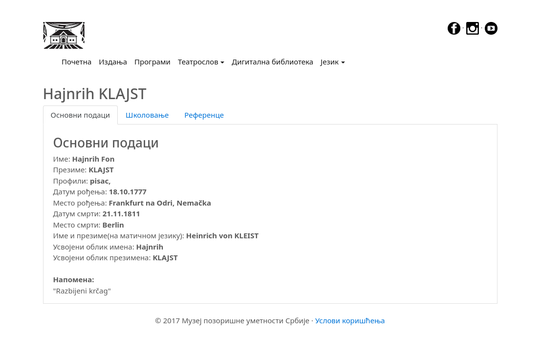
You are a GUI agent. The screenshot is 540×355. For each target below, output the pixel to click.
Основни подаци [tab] (80, 115)
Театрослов (198, 61)
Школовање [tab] (147, 115)
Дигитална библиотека (272, 61)
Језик (330, 61)
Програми (152, 61)
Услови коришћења (350, 320)
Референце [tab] (204, 115)
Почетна (78, 61)
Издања (113, 61)
